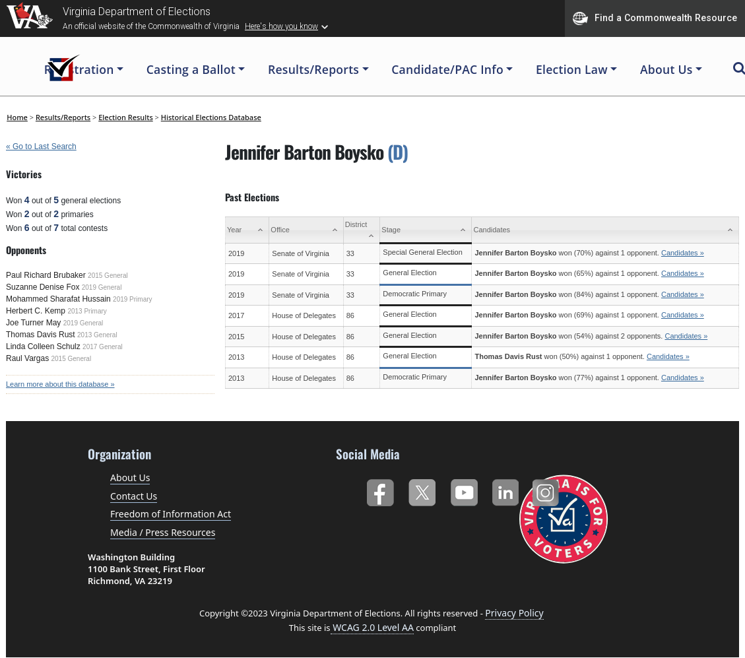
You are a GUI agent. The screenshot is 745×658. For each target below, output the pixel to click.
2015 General (108, 275)
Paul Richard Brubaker (46, 275)
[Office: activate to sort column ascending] (306, 230)
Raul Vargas (27, 358)
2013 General (97, 335)
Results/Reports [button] (313, 69)
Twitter (422, 490)
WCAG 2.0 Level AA (372, 627)
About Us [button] (666, 69)
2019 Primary (132, 299)
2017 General (102, 346)
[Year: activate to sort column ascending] (247, 230)
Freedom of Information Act (170, 514)
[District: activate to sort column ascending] (361, 230)
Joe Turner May (33, 322)
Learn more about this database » (60, 384)
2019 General (102, 287)
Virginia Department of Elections (137, 11)
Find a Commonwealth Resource (655, 18)
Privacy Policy (514, 613)
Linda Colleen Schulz (43, 346)
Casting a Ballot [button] (191, 69)
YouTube (463, 490)
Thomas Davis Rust (40, 334)
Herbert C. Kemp (35, 310)
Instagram (547, 490)
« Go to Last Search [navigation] (41, 146)
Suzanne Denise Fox (42, 287)
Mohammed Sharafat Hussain (58, 299)
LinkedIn (506, 490)
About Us (130, 477)
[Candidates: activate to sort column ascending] (605, 230)
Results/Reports (63, 117)
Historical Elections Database (211, 117)
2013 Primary (86, 311)
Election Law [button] (572, 69)
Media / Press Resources (162, 532)
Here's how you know (281, 26)
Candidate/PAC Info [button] (447, 69)
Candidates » (682, 253)
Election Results (125, 117)
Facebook (380, 490)
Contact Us (133, 496)
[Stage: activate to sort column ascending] (426, 230)
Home (17, 117)
